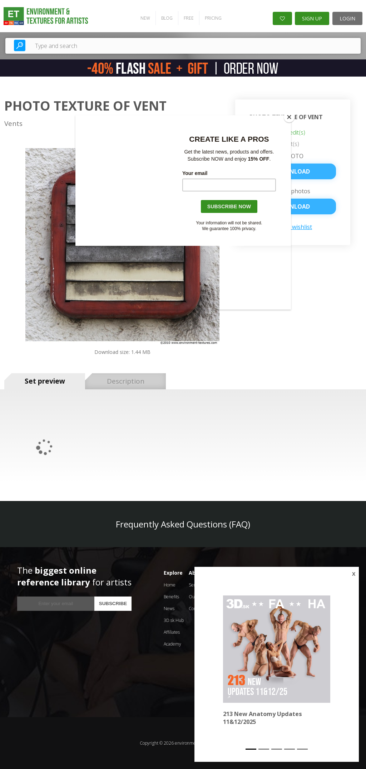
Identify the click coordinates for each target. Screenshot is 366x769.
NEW (145, 18)
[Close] (289, 117)
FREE (189, 18)
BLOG (167, 18)
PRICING (213, 18)
